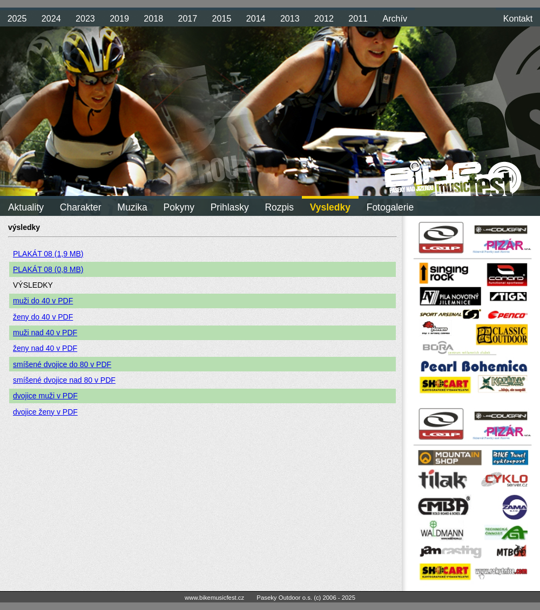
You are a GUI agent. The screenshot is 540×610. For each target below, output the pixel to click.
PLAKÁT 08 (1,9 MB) (48, 253)
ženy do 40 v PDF (43, 317)
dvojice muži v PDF (45, 395)
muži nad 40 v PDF (45, 332)
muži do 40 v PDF (43, 300)
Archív (394, 18)
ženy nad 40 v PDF (45, 348)
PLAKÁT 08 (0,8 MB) (48, 269)
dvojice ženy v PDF (45, 412)
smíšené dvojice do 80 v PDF (62, 364)
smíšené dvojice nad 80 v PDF (64, 380)
